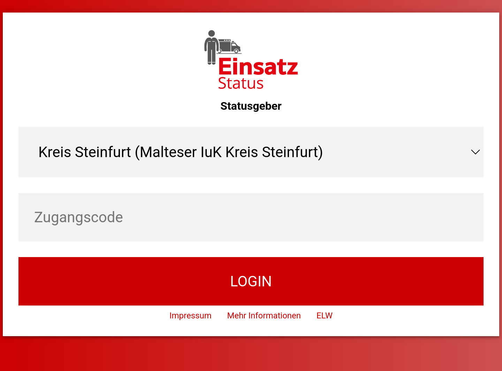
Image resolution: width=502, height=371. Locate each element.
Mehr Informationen (264, 315)
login (251, 281)
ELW (325, 315)
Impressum (190, 315)
